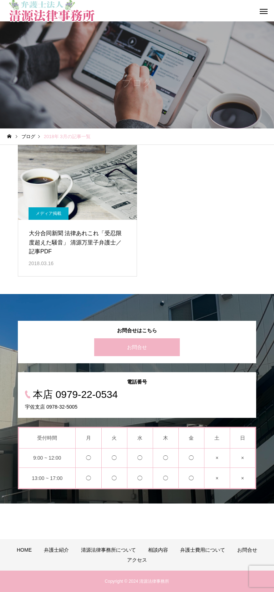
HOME (24, 550)
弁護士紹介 (56, 550)
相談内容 (158, 550)
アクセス (137, 560)
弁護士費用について (202, 550)
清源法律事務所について (108, 550)
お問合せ (137, 347)
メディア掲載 (48, 213)
